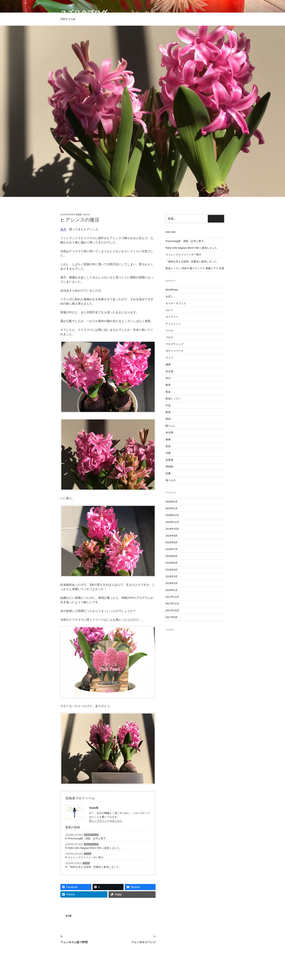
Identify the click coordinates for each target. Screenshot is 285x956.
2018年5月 (172, 562)
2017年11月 (172, 603)
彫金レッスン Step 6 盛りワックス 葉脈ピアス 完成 (195, 268)
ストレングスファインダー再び (85, 857)
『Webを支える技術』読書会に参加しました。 (94, 866)
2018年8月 (172, 542)
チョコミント (173, 323)
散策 (168, 412)
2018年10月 (172, 528)
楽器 (168, 446)
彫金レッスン (173, 398)
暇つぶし (171, 425)
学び (168, 378)
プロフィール (67, 19)
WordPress (172, 289)
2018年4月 (172, 569)
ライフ (169, 357)
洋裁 (168, 452)
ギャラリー (172, 316)
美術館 (169, 466)
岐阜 (168, 384)
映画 (168, 418)
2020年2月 (172, 501)
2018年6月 (172, 556)
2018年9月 (172, 535)
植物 (168, 439)
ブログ (169, 337)
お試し (169, 296)
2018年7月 (172, 549)
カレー (169, 310)
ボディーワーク (174, 350)
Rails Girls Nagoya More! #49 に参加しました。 (95, 847)
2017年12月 (172, 596)
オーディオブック (176, 303)
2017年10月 (172, 610)
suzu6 (86, 214)
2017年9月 (172, 617)
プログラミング (91, 835)
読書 (168, 473)
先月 (63, 229)
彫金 (168, 391)
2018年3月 (172, 576)
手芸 (168, 405)
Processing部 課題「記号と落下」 (88, 838)
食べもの (171, 480)
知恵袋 (169, 459)
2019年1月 (172, 508)
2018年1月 (172, 590)
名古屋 (169, 371)
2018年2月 (172, 583)
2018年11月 (172, 522)
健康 (168, 364)
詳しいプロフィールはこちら (105, 820)
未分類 (68, 916)
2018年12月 (172, 515)
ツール (87, 854)
